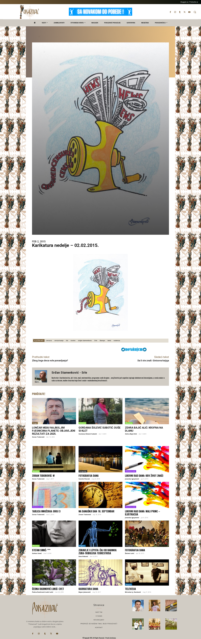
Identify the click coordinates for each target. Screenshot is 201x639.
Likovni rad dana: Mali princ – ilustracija (142, 512)
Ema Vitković (83, 556)
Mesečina (82, 423)
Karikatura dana (88, 589)
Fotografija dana (89, 475)
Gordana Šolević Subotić (88, 434)
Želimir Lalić (129, 553)
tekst (109, 340)
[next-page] (37, 442)
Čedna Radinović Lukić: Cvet (48, 589)
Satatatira (82, 584)
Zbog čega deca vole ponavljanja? (50, 360)
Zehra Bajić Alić (131, 434)
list (67, 340)
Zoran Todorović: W (43, 475)
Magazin (82, 546)
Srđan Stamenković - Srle (69, 372)
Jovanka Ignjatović (132, 479)
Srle (95, 340)
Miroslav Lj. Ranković (133, 592)
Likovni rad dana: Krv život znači (144, 475)
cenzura (49, 340)
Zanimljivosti (83, 507)
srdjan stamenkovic (85, 340)
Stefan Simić (37, 553)
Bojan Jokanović (85, 592)
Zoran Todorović (38, 437)
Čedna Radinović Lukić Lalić (42, 592)
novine (73, 340)
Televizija (130, 589)
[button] (195, 12)
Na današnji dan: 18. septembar (96, 511)
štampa (102, 340)
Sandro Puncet (84, 479)
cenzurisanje (58, 340)
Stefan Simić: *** (41, 550)
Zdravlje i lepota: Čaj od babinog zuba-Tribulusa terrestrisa (98, 551)
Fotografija (82, 471)
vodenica (117, 340)
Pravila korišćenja (110, 638)
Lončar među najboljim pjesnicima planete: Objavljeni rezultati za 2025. (53, 430)
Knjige (35, 423)
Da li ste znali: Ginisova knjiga (153, 360)
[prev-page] (33, 442)
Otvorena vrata (130, 471)
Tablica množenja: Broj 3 (46, 511)
